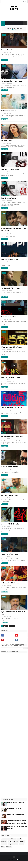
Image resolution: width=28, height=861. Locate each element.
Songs (9, 844)
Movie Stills (3, 841)
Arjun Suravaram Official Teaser (11, 408)
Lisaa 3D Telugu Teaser (8, 198)
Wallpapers (8, 846)
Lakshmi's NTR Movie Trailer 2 (10, 377)
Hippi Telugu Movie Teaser (9, 259)
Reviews (22, 841)
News (9, 841)
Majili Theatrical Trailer (8, 111)
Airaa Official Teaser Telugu (10, 170)
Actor (2, 839)
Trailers (4, 35)
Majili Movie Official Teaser (9, 554)
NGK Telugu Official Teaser (9, 495)
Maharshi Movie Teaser (8, 50)
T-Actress (15, 844)
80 (10, 626)
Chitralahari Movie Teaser (9, 317)
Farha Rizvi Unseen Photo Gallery (15, 802)
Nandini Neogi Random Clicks (14, 808)
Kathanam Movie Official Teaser (11, 347)
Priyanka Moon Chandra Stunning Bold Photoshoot (17, 827)
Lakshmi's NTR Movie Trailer (10, 524)
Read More (4, 60)
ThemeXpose (17, 859)
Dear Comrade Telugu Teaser (10, 288)
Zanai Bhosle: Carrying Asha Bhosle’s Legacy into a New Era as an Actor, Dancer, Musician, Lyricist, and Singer (16, 822)
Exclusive (20, 839)
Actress (7, 839)
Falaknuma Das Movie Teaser (10, 583)
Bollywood (13, 839)
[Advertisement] (14, 17)
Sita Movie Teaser (6, 141)
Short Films (3, 844)
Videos (2, 846)
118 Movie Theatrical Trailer (9, 467)
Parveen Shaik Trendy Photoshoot (16, 814)
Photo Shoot (15, 841)
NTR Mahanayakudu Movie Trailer (12, 436)
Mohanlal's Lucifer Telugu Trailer (11, 81)
